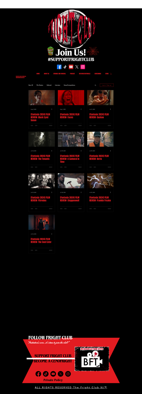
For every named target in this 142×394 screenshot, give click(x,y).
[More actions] (52, 109)
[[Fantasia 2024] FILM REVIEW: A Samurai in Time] (71, 139)
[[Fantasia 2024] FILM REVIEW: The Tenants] (42, 139)
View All (30, 85)
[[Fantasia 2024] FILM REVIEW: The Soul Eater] (42, 222)
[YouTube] (71, 67)
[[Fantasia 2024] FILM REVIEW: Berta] (100, 139)
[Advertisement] (33, 4)
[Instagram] (83, 67)
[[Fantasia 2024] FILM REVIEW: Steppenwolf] (71, 180)
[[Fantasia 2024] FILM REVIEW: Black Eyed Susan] (42, 97)
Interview (57, 85)
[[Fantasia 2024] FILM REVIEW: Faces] (71, 97)
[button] (111, 74)
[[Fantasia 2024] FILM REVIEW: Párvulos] (42, 180)
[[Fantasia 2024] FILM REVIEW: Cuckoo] (100, 97)
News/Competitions (69, 85)
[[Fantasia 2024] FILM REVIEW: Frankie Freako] (100, 180)
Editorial (49, 85)
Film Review (39, 85)
